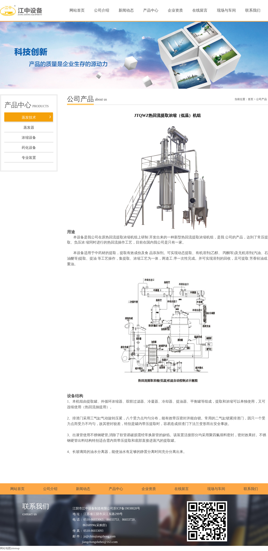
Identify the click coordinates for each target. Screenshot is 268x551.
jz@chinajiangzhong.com (99, 536)
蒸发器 (28, 127)
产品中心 (150, 10)
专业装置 (29, 158)
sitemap (15, 548)
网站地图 (5, 548)
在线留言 (199, 10)
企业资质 (175, 10)
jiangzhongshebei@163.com (99, 542)
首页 (250, 99)
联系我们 (252, 10)
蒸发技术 (29, 117)
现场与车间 (226, 10)
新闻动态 (126, 10)
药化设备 (29, 147)
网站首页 (77, 10)
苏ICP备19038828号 (126, 508)
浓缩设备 (29, 137)
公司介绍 (101, 10)
